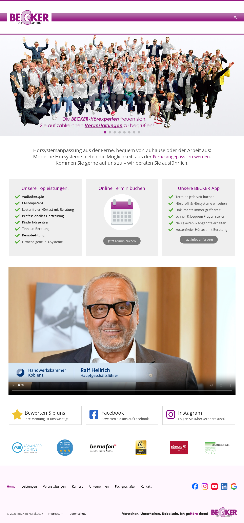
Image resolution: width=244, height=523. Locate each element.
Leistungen (80, 11)
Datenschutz (77, 500)
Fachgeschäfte (200, 11)
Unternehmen (171, 11)
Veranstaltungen (144, 11)
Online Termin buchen (122, 175)
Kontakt (221, 11)
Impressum (55, 500)
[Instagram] (171, 401)
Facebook (113, 399)
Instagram (190, 399)
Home (11, 473)
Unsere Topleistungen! (45, 175)
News (124, 11)
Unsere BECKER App (199, 175)
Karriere (77, 473)
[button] (235, 11)
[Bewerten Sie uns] (17, 401)
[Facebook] (94, 401)
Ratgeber (104, 11)
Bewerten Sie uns (46, 399)
